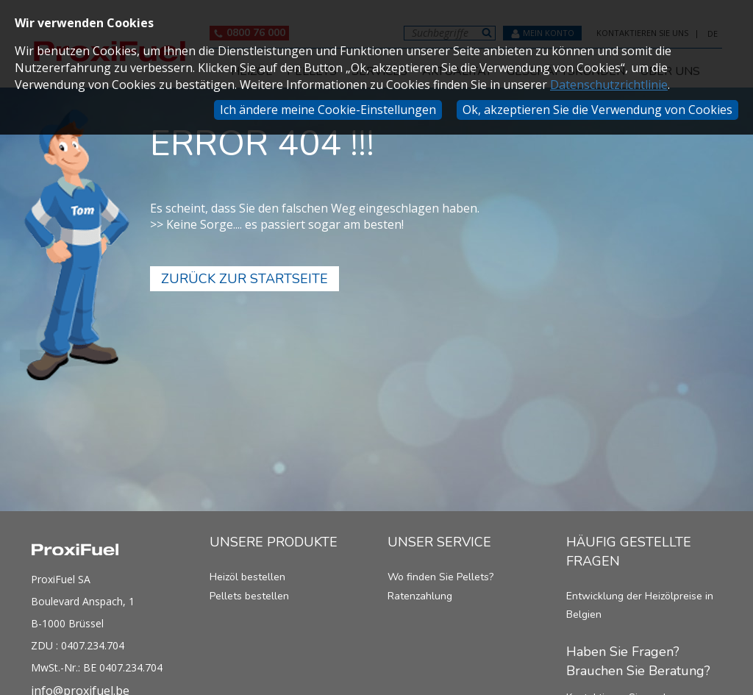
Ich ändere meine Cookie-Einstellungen (328, 109)
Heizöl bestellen (247, 577)
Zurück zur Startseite (244, 279)
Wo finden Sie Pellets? (440, 577)
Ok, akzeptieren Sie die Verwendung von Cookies (597, 109)
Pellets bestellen (249, 596)
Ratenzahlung (420, 596)
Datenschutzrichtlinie (609, 84)
